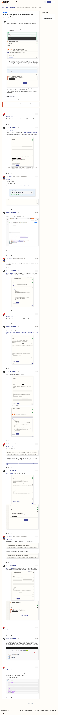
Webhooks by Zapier (11, 96)
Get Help (4, 5)
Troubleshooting (12, 7)
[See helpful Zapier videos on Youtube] (13, 710)
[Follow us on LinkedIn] (8, 710)
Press (35, 710)
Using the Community (47, 16)
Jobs (38, 710)
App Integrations (53, 710)
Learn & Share (11, 5)
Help (23, 710)
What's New (18, 5)
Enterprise (42, 710)
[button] (49, 2)
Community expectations (47, 18)
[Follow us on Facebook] (6, 710)
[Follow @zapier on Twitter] (11, 710)
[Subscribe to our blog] (9, 710)
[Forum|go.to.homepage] (10, 2)
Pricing (20, 710)
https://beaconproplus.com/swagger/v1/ (30, 132)
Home (3, 7)
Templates (47, 710)
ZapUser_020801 (9, 21)
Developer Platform (29, 710)
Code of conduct (46, 15)
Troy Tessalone (9, 113)
